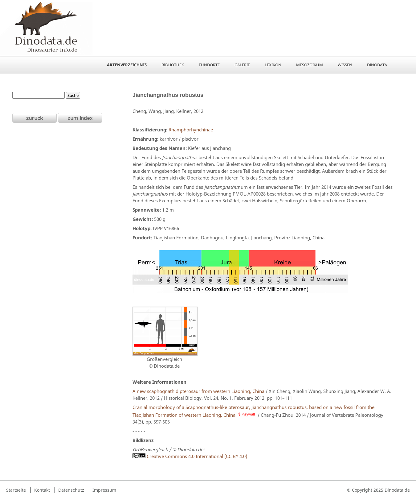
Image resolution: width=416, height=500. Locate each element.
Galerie (242, 65)
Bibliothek (172, 65)
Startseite (16, 490)
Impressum (104, 490)
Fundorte (209, 65)
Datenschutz (71, 490)
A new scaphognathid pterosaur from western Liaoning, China (198, 391)
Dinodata (377, 65)
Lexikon (273, 65)
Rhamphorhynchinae (190, 129)
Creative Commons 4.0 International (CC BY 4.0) (190, 456)
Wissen (345, 65)
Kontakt (42, 490)
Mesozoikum (309, 65)
